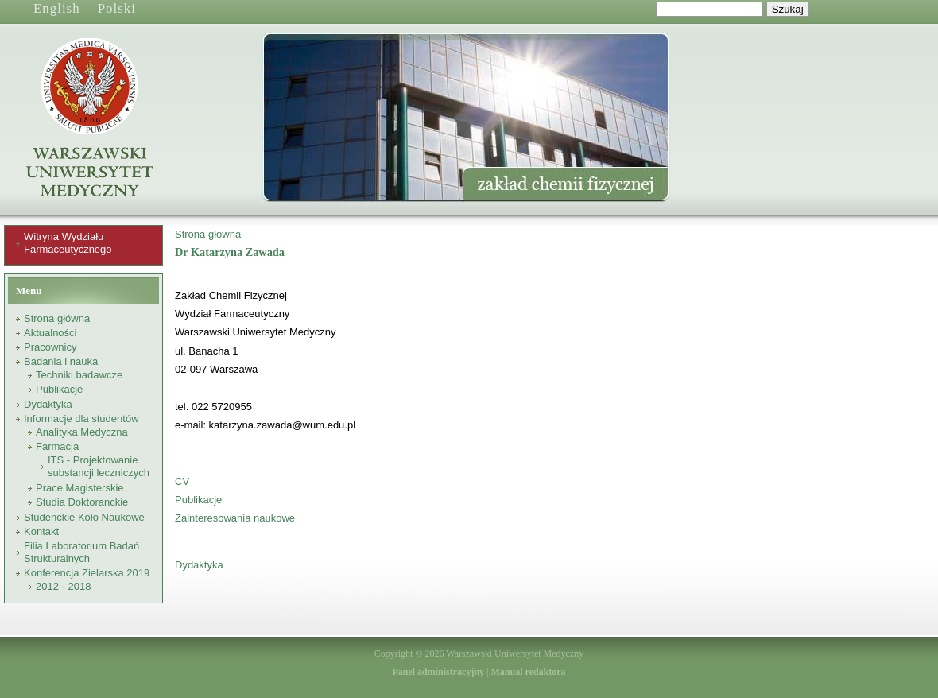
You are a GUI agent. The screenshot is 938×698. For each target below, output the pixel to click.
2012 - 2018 (63, 586)
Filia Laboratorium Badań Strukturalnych (81, 552)
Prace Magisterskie (80, 488)
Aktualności (50, 333)
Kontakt (41, 531)
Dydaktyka (48, 404)
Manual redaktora (527, 671)
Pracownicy (50, 347)
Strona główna (57, 318)
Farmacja (57, 446)
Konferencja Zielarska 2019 (86, 573)
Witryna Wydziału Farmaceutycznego (68, 243)
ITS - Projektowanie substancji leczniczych (98, 466)
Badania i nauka (61, 361)
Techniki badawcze (79, 375)
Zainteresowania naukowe (235, 518)
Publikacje (59, 389)
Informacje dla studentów (81, 419)
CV (182, 481)
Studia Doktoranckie (82, 502)
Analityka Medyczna (82, 432)
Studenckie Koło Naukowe (84, 517)
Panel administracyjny (438, 671)
